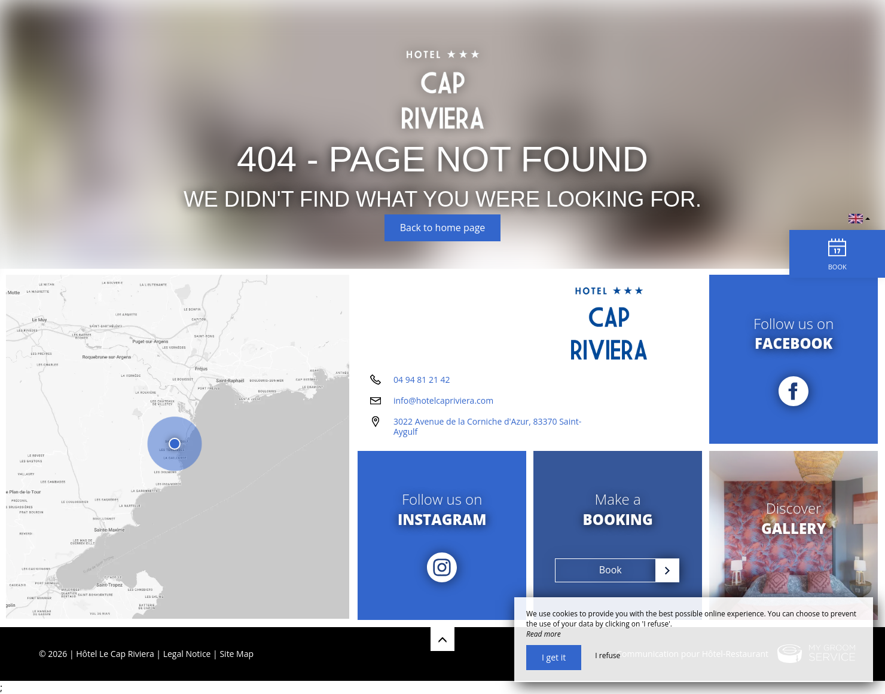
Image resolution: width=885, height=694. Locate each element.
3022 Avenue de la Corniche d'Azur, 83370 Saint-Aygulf (487, 427)
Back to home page (443, 227)
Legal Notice (187, 653)
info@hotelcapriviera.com (443, 401)
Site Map (236, 653)
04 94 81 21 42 (421, 380)
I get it (554, 657)
